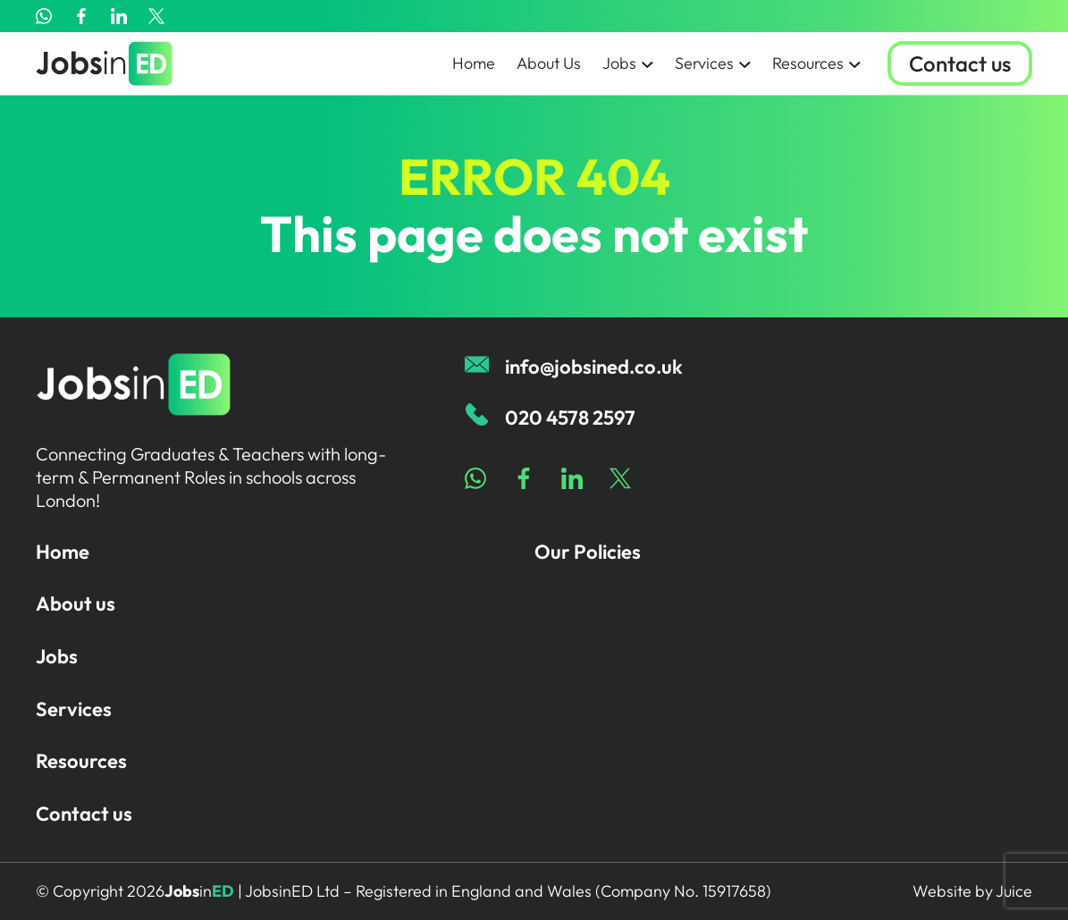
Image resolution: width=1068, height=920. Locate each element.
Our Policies (587, 551)
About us (75, 603)
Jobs (627, 63)
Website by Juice (972, 891)
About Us (549, 63)
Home (473, 63)
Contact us (960, 63)
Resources (816, 63)
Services (713, 63)
